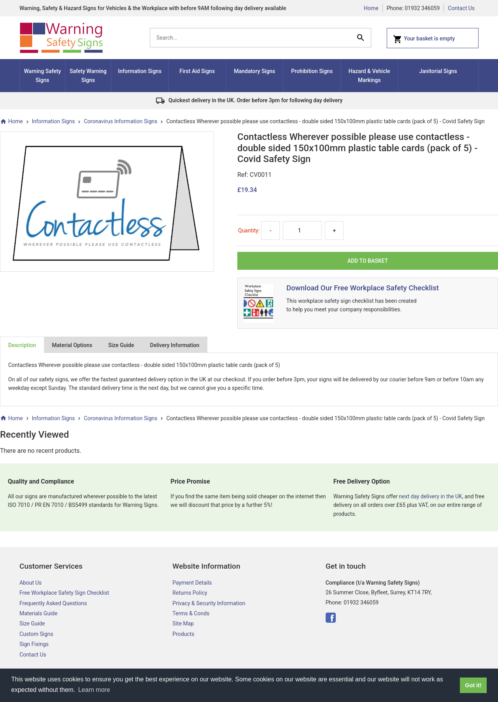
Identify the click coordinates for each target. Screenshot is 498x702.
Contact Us (461, 8)
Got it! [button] (473, 685)
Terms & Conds (190, 613)
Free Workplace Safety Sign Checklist (64, 593)
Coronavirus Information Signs (120, 121)
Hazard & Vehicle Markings (369, 75)
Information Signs (139, 71)
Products (183, 634)
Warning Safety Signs (42, 75)
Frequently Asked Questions (53, 603)
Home (371, 8)
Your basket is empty (424, 39)
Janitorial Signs (438, 71)
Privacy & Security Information (208, 603)
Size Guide (121, 345)
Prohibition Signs (312, 71)
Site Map (183, 623)
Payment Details (192, 583)
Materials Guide (38, 613)
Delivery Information (175, 345)
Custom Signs (36, 634)
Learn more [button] (94, 689)
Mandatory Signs (254, 71)
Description (22, 345)
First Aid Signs (197, 71)
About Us (30, 583)
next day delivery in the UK (430, 496)
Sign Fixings (34, 644)
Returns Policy (189, 593)
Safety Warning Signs (88, 75)
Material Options (72, 345)
